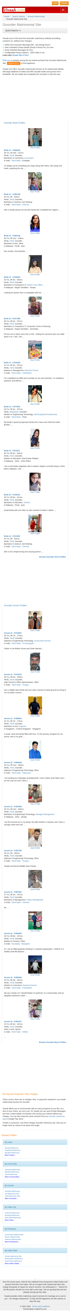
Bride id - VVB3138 (12, 194)
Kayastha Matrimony (12, 1150)
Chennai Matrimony (12, 1213)
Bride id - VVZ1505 (12, 536)
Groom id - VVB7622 (13, 892)
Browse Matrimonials (36, 16)
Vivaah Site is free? (20, 55)
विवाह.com (7, 60)
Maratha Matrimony (12, 1153)
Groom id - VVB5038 (13, 977)
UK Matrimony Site (12, 1194)
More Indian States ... (13, 1263)
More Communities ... (13, 1177)
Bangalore (26, 944)
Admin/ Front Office (35, 285)
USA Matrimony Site (12, 1196)
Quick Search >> (13, 30)
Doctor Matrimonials (12, 1237)
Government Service (42, 641)
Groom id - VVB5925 (13, 933)
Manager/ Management (45, 814)
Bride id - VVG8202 (12, 277)
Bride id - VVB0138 (12, 236)
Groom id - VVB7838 (13, 806)
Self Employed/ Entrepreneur (45, 414)
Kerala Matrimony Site (13, 1256)
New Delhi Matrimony (13, 1218)
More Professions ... (12, 1242)
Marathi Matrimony (12, 1172)
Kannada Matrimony (12, 1170)
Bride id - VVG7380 (12, 319)
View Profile (35, 148)
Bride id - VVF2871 (12, 451)
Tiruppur (25, 685)
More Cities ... (10, 1220)
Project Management (34, 900)
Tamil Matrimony (11, 1174)
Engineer (22, 726)
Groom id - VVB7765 (13, 851)
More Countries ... (11, 1198)
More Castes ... (10, 1155)
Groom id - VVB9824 (13, 718)
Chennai (25, 205)
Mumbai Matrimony (12, 1215)
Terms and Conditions (41, 1306)
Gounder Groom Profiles (15, 605)
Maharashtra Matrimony (14, 1259)
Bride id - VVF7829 (12, 407)
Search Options (18, 16)
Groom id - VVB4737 (13, 1021)
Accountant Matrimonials (14, 1235)
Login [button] (55, 3)
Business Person (31, 370)
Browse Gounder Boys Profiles (52, 1042)
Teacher (27, 502)
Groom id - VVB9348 (13, 762)
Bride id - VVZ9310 (12, 495)
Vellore (25, 1032)
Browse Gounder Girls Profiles (52, 557)
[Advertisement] (23, 98)
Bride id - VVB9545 (12, 150)
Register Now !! (13, 63)
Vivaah (7, 16)
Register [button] (64, 3)
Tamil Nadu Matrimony (13, 1261)
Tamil (12, 155)
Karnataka (16, 944)
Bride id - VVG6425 (12, 363)
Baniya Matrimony (11, 1148)
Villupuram (26, 773)
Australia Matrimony (12, 1191)
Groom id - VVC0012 (13, 674)
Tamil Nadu (16, 161)
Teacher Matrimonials (13, 1239)
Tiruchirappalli (28, 643)
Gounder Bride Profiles (14, 123)
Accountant (28, 158)
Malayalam (14, 412)
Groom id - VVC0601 (13, 633)
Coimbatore (27, 373)
